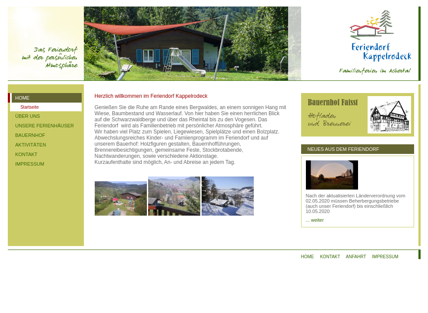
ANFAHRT (356, 256)
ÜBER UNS (27, 116)
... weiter (315, 220)
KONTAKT (26, 154)
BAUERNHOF (30, 135)
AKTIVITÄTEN (30, 144)
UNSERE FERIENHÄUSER (44, 125)
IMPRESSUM (29, 163)
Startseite (29, 107)
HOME (22, 97)
